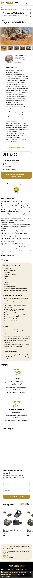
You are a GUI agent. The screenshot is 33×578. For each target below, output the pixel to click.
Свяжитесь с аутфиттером (16, 147)
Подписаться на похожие (16, 496)
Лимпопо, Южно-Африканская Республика (14, 15)
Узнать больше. (5, 576)
